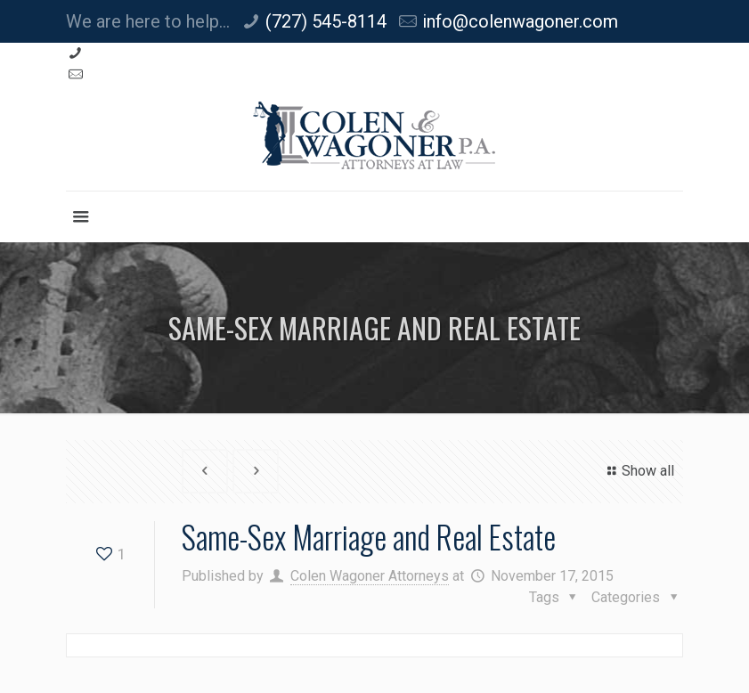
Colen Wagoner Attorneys (369, 575)
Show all (638, 470)
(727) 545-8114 (326, 21)
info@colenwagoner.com (520, 21)
